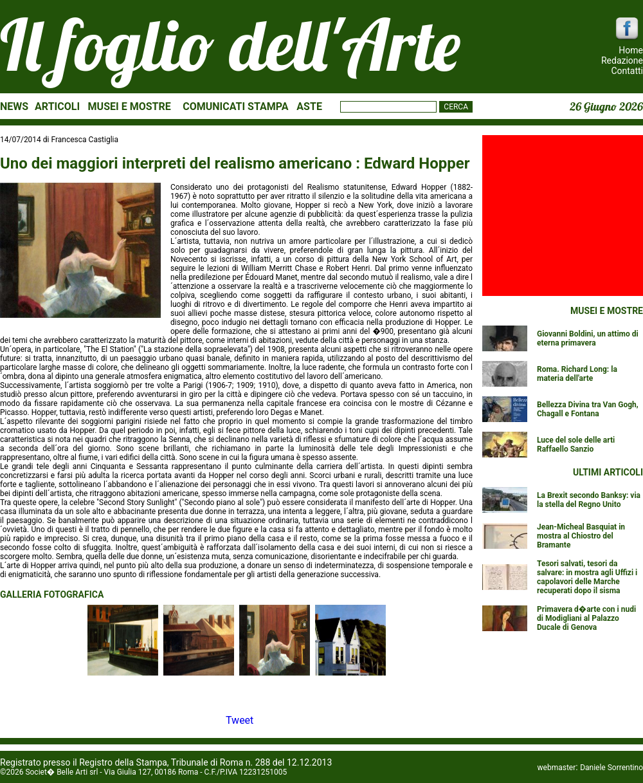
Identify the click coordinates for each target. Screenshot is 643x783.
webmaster (557, 767)
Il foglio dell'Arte (230, 44)
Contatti (627, 71)
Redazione (622, 60)
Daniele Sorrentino (611, 767)
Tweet (239, 720)
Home (631, 50)
